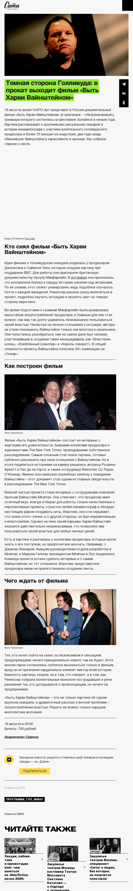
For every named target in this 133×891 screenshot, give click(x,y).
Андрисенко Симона (21, 737)
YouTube (30, 238)
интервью (79, 277)
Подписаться (34, 771)
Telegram (124, 84)
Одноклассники (124, 102)
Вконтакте (124, 93)
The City (12, 5)
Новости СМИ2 (14, 813)
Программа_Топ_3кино (24, 799)
